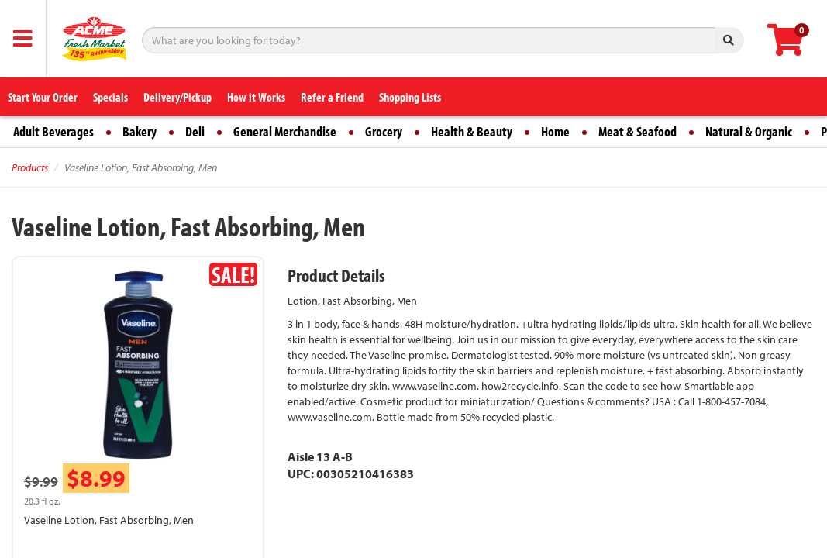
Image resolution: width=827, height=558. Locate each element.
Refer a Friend (332, 97)
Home (555, 131)
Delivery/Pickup (177, 97)
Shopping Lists (410, 97)
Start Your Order (43, 97)
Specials (110, 97)
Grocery (383, 131)
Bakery (139, 131)
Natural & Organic (748, 131)
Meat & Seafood (637, 131)
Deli (195, 131)
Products (30, 167)
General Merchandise (284, 131)
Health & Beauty (471, 131)
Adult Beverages (53, 131)
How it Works (256, 97)
